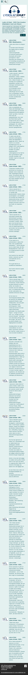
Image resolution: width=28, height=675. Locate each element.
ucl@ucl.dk (4, 669)
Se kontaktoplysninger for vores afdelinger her (13, 672)
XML (24, 35)
